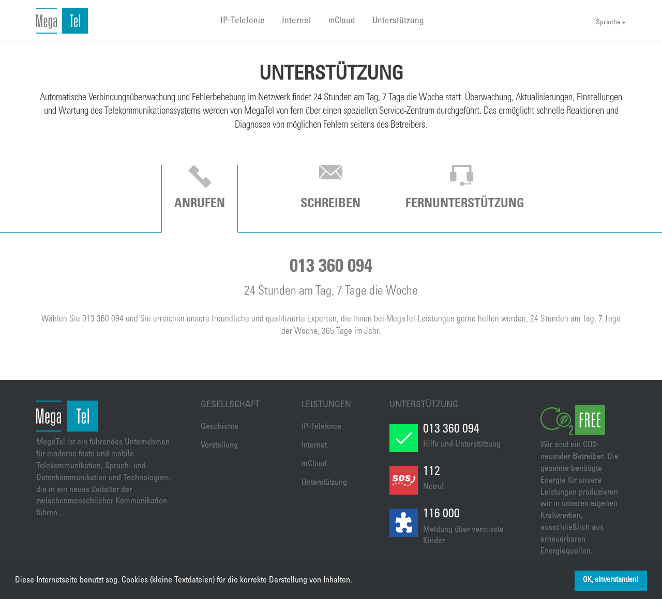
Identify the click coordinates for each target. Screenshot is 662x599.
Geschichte (219, 427)
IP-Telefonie (242, 21)
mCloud (341, 21)
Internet (296, 21)
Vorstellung (219, 445)
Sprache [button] (611, 22)
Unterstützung (398, 21)
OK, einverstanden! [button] (611, 580)
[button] (355, 580)
